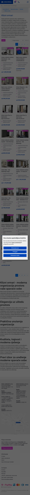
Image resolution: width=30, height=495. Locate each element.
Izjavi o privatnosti (16, 242)
